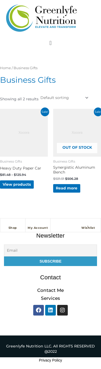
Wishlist (88, 228)
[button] (50, 43)
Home (5, 68)
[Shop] (12, 223)
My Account (38, 228)
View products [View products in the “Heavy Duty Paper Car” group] (17, 184)
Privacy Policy (50, 360)
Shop (13, 228)
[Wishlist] (88, 223)
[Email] (50, 250)
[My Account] (37, 223)
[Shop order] (64, 98)
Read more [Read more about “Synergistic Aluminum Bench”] (66, 188)
